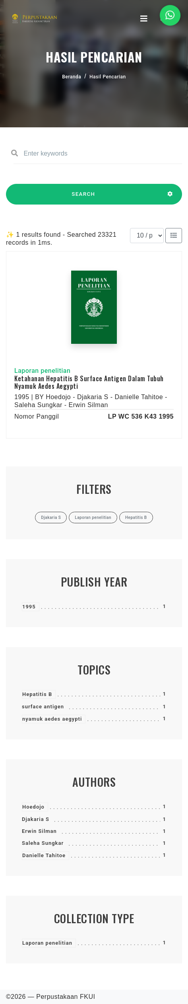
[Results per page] (147, 235)
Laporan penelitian (47, 943)
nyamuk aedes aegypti (52, 719)
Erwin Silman (39, 831)
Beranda (71, 77)
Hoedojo (33, 807)
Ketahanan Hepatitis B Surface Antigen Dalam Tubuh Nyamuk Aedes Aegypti (89, 382)
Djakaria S (35, 819)
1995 (29, 607)
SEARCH (83, 198)
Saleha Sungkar (43, 843)
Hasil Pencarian (107, 77)
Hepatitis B (37, 694)
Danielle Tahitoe (44, 855)
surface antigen (43, 707)
